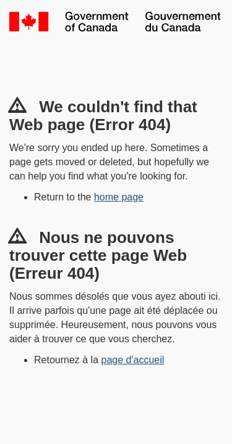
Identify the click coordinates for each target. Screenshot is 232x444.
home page (119, 197)
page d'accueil (133, 360)
